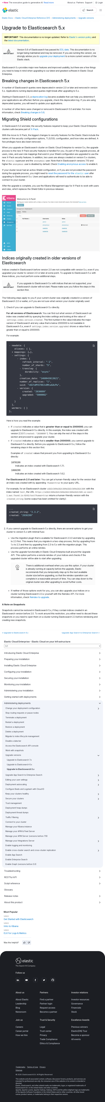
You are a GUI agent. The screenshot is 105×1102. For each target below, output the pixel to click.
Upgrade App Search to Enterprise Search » (81, 633)
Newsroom (21, 1012)
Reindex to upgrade (39, 597)
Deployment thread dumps (16, 812)
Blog (18, 1007)
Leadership (21, 1003)
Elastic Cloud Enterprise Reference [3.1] (32, 18)
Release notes (11, 896)
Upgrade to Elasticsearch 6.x (19, 764)
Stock (74, 1012)
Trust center (46, 1031)
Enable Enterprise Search (16, 859)
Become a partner (48, 1012)
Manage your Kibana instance (18, 827)
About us (71, 3)
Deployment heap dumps (16, 808)
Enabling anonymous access (72, 164)
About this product (13, 902)
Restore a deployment (15, 727)
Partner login (46, 1003)
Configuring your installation (17, 671)
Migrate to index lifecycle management (22, 736)
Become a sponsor (80, 1035)
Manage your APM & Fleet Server (20, 831)
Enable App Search (13, 855)
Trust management (13, 803)
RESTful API (10, 877)
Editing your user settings (16, 780)
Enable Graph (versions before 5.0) (20, 864)
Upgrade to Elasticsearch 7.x (19, 760)
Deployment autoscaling (16, 784)
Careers (19, 1027)
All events (76, 1039)
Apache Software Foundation (30, 1092)
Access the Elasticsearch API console (21, 746)
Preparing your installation (17, 659)
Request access (47, 1007)
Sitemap (19, 1070)
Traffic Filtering (11, 817)
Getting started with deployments (20, 696)
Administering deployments (17, 703)
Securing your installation (16, 678)
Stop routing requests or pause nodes (22, 713)
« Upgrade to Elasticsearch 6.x (15, 633)
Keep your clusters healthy (17, 794)
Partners (80, 3)
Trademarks (20, 1067)
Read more (49, 2)
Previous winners (79, 1027)
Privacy (43, 1035)
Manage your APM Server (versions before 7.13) (26, 836)
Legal (42, 1027)
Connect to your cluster (15, 822)
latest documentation (18, 40)
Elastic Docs (7, 18)
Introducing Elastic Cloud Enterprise (21, 653)
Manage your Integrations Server (19, 841)
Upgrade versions (13, 755)
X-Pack (34, 129)
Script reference (12, 883)
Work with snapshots (14, 750)
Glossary (8, 889)
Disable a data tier (13, 741)
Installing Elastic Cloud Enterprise (20, 665)
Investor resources (80, 999)
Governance (77, 1003)
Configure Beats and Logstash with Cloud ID (24, 789)
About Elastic (22, 999)
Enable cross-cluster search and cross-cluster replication (30, 850)
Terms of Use (32, 1067)
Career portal (22, 1031)
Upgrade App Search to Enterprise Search (23, 775)
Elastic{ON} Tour (79, 1031)
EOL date (64, 49)
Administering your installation (18, 690)
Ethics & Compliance (50, 1043)
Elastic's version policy (80, 37)
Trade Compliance (48, 1039)
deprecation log (39, 96)
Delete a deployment (14, 732)
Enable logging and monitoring (18, 845)
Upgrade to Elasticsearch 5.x (20, 769)
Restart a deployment (14, 722)
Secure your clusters (14, 798)
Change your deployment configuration (22, 708)
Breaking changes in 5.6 (32, 112)
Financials (76, 1007)
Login (99, 3)
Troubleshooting (12, 871)
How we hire (21, 1035)
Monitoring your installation (17, 684)
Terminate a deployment (16, 717)
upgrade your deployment (52, 56)
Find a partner (46, 999)
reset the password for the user (68, 173)
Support (88, 3)
